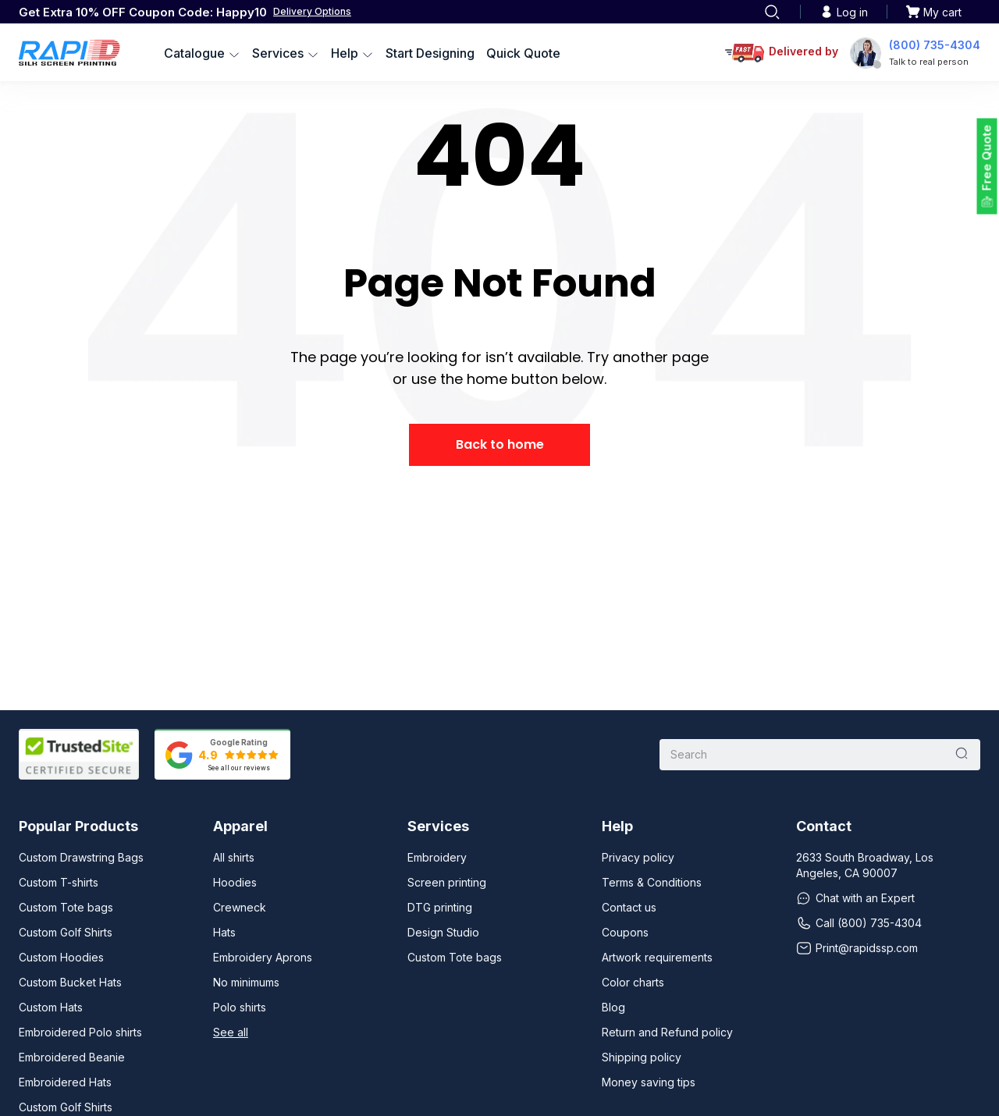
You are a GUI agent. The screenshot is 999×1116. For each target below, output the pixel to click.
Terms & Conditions (652, 882)
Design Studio (443, 932)
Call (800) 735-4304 (859, 923)
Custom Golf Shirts (65, 932)
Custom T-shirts (58, 882)
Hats (224, 932)
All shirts (233, 857)
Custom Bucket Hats (70, 982)
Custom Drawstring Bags (81, 857)
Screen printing (446, 882)
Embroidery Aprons (262, 957)
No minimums (246, 982)
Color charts (633, 982)
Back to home (500, 444)
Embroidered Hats (65, 1082)
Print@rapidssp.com (857, 948)
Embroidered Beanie (72, 1057)
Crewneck (239, 907)
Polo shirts (239, 1007)
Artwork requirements (657, 957)
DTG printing (439, 907)
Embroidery (437, 857)
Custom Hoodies (61, 957)
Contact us (629, 907)
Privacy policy (638, 857)
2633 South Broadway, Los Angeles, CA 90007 (864, 865)
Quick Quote (523, 53)
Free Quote (986, 158)
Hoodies (235, 882)
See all (230, 1032)
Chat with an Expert (855, 898)
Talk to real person (929, 61)
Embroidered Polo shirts (80, 1032)
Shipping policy (641, 1057)
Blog (613, 1007)
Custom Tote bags (66, 907)
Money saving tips (648, 1082)
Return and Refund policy (667, 1032)
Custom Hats (51, 1007)
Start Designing (430, 53)
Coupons (625, 932)
